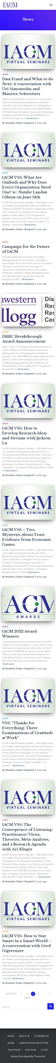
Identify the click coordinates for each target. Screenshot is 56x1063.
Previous (11, 994)
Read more (33, 118)
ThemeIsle (39, 1056)
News (5, 75)
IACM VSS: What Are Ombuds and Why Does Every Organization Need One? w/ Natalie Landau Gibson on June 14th (26, 187)
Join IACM (30, 1050)
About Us (24, 1036)
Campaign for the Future (33, 1043)
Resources (14, 1050)
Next (27, 998)
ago (41, 123)
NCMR (11, 1043)
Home (11, 1036)
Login (44, 1050)
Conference (41, 1036)
